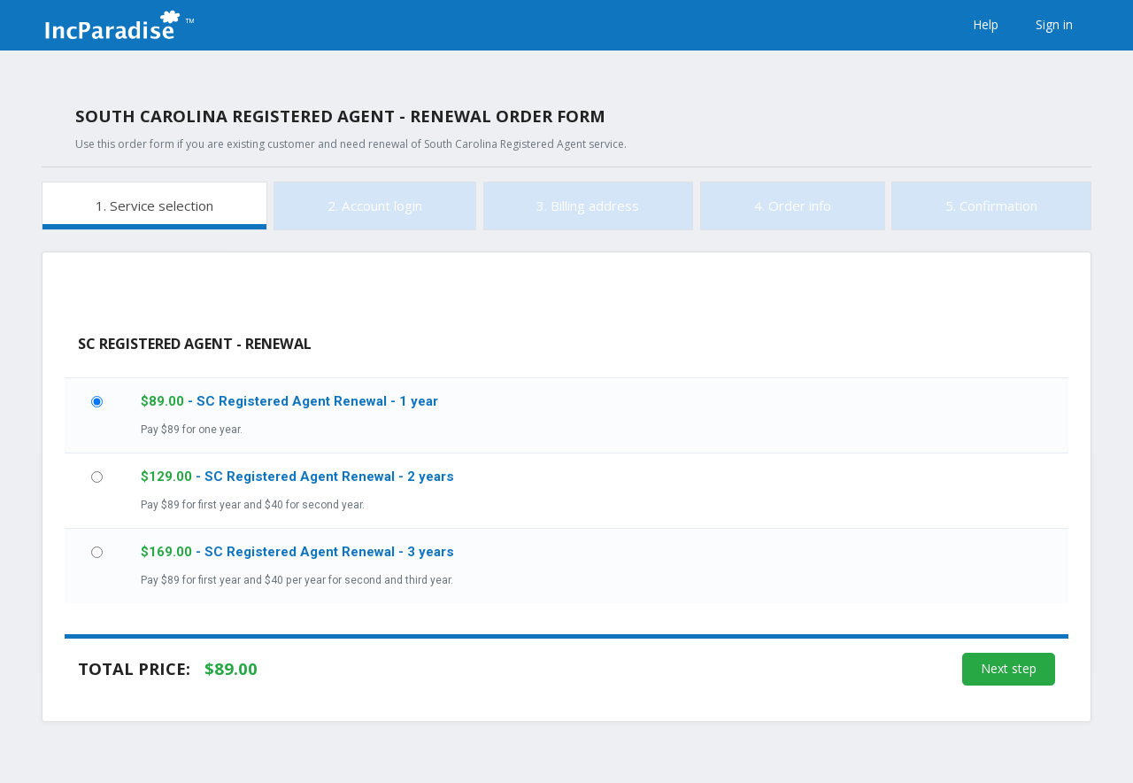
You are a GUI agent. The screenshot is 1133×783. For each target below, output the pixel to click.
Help (985, 24)
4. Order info (792, 205)
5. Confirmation (991, 205)
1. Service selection (154, 205)
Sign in (1054, 24)
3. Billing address (587, 205)
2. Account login (375, 205)
